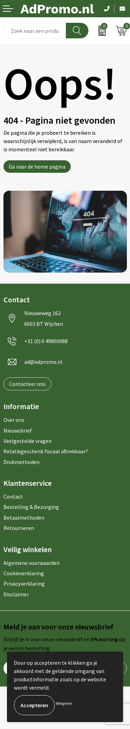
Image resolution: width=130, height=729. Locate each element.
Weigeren (64, 703)
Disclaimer (16, 594)
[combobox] (34, 30)
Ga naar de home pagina (37, 166)
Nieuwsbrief (17, 430)
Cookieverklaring (23, 573)
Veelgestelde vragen (27, 440)
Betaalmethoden (23, 517)
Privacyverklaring (24, 583)
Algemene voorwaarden (31, 562)
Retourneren (18, 527)
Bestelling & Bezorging (31, 506)
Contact (13, 496)
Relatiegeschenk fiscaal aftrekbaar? (45, 451)
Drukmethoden (21, 461)
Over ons (13, 419)
